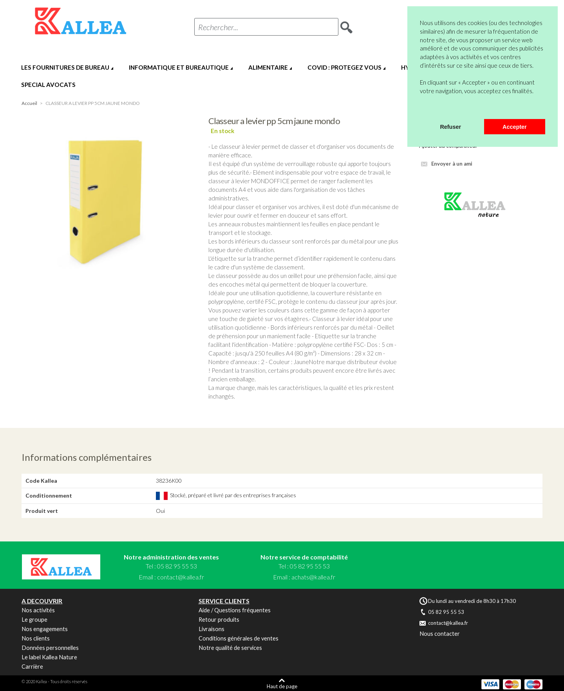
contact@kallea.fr (180, 577)
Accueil (29, 103)
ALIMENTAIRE (268, 67)
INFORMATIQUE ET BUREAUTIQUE (179, 67)
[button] (421, 109)
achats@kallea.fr (313, 577)
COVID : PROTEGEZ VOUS (344, 67)
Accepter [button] (515, 127)
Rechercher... (218, 27)
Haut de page (282, 686)
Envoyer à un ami (451, 164)
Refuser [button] (450, 127)
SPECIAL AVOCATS (48, 84)
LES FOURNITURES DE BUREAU (65, 67)
